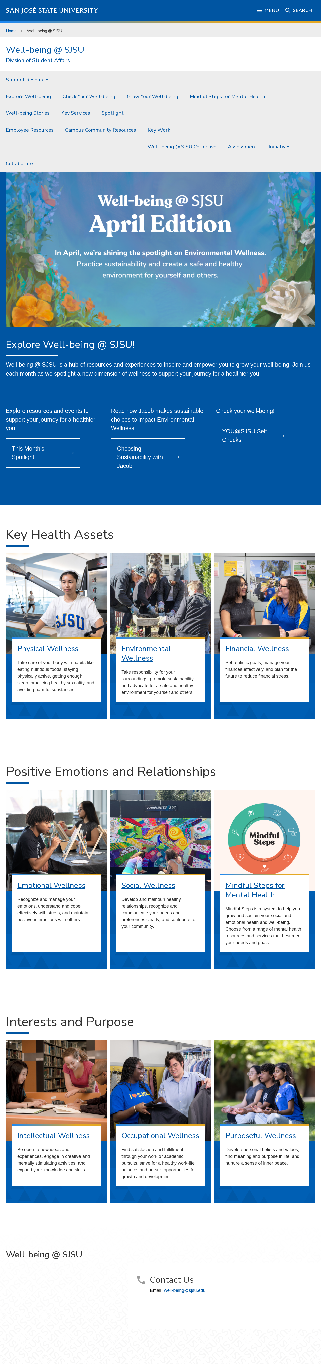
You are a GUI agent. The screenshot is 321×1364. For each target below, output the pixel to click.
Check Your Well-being (89, 96)
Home (11, 31)
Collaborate (19, 163)
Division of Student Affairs (38, 60)
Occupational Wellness (160, 1136)
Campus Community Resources (100, 130)
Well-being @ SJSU (44, 31)
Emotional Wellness (51, 885)
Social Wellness (148, 885)
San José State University (52, 10)
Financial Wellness (257, 649)
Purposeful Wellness (260, 1136)
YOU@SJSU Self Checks (244, 435)
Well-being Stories (28, 113)
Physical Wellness (47, 649)
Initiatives (280, 146)
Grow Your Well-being (152, 96)
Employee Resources (30, 130)
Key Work (159, 130)
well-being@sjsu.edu (184, 1290)
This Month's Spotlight (28, 453)
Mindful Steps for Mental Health (227, 96)
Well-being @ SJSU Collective (182, 146)
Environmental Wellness (146, 653)
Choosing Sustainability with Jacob (140, 457)
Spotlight (113, 113)
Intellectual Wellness (53, 1136)
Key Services (75, 113)
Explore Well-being (28, 96)
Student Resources (28, 79)
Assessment (242, 146)
